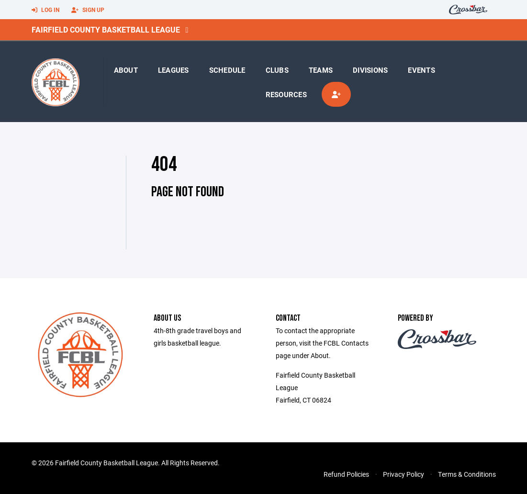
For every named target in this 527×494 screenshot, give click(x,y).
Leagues (173, 70)
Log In (45, 10)
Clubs (277, 70)
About (126, 70)
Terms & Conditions (467, 474)
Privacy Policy (403, 474)
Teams (321, 70)
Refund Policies (346, 474)
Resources (286, 94)
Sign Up (87, 10)
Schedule (227, 70)
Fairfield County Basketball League (106, 29)
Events (421, 70)
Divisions (370, 70)
